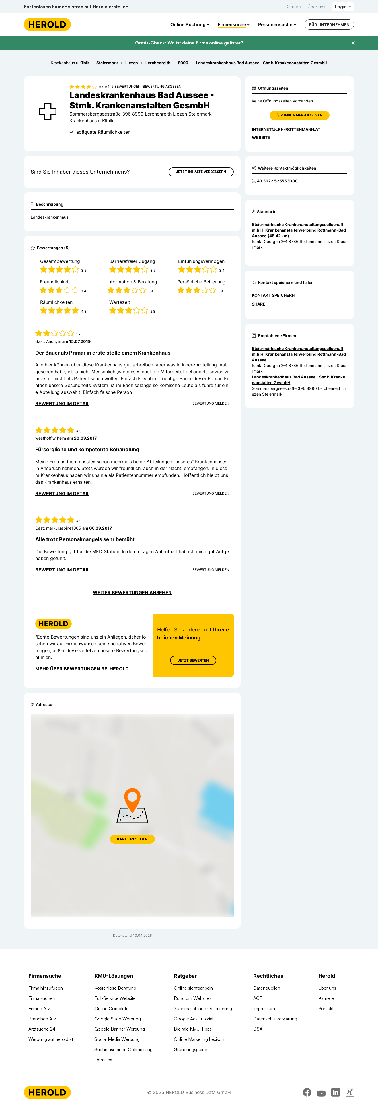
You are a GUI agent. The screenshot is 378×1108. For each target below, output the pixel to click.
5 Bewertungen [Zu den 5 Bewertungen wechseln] (126, 86)
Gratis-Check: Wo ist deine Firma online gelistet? (189, 43)
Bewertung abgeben (162, 86)
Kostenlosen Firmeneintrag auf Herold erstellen (76, 6)
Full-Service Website (115, 998)
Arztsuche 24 (41, 1029)
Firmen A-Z (39, 1008)
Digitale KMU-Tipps (193, 1029)
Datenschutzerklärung (275, 1018)
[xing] (350, 1092)
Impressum (264, 1008)
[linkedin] (335, 1092)
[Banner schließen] (353, 43)
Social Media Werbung (117, 1039)
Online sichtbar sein (193, 988)
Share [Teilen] (258, 304)
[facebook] (307, 1092)
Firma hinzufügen (45, 988)
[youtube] (321, 1092)
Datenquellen (266, 988)
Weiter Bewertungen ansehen (132, 592)
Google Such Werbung (117, 1018)
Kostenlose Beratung (115, 988)
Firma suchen (41, 998)
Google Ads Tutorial (193, 1018)
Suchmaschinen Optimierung (123, 1049)
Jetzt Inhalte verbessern (201, 172)
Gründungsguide (190, 1049)
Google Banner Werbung (119, 1029)
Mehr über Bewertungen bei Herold (82, 669)
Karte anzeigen (132, 839)
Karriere (293, 6)
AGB (258, 998)
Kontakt (326, 1008)
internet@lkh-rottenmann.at (286, 129)
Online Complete (111, 1008)
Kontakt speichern (273, 295)
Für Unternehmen (329, 24)
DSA (257, 1029)
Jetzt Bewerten (193, 660)
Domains (103, 1059)
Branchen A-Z (42, 1018)
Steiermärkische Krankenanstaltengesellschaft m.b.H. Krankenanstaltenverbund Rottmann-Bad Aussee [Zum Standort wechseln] (299, 230)
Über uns (316, 6)
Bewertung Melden (210, 403)
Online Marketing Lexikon (199, 1039)
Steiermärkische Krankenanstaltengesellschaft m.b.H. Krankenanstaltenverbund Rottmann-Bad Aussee (299, 354)
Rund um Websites (192, 998)
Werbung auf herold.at (50, 1039)
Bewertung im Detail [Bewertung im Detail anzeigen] (62, 403)
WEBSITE (261, 137)
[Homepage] (47, 24)
